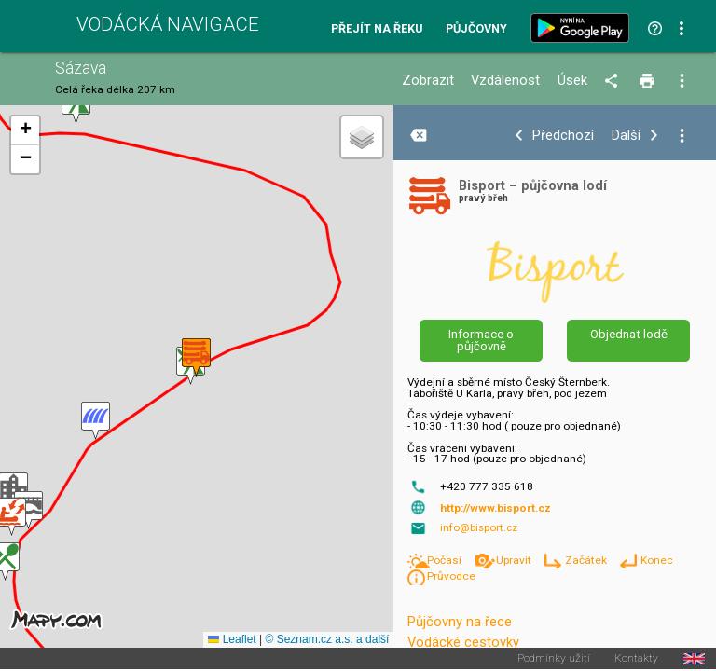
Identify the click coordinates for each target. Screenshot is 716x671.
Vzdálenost (505, 81)
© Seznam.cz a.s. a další (327, 639)
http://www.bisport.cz (495, 507)
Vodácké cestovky (463, 642)
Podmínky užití (553, 658)
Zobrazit (428, 81)
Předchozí (563, 136)
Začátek (587, 560)
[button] (28, 510)
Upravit (515, 560)
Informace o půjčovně (481, 340)
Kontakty (636, 658)
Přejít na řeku (376, 29)
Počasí (445, 560)
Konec (656, 560)
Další (626, 136)
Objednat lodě (629, 334)
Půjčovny (476, 29)
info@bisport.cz (478, 527)
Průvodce (451, 575)
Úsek (572, 81)
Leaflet (231, 639)
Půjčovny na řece (459, 621)
